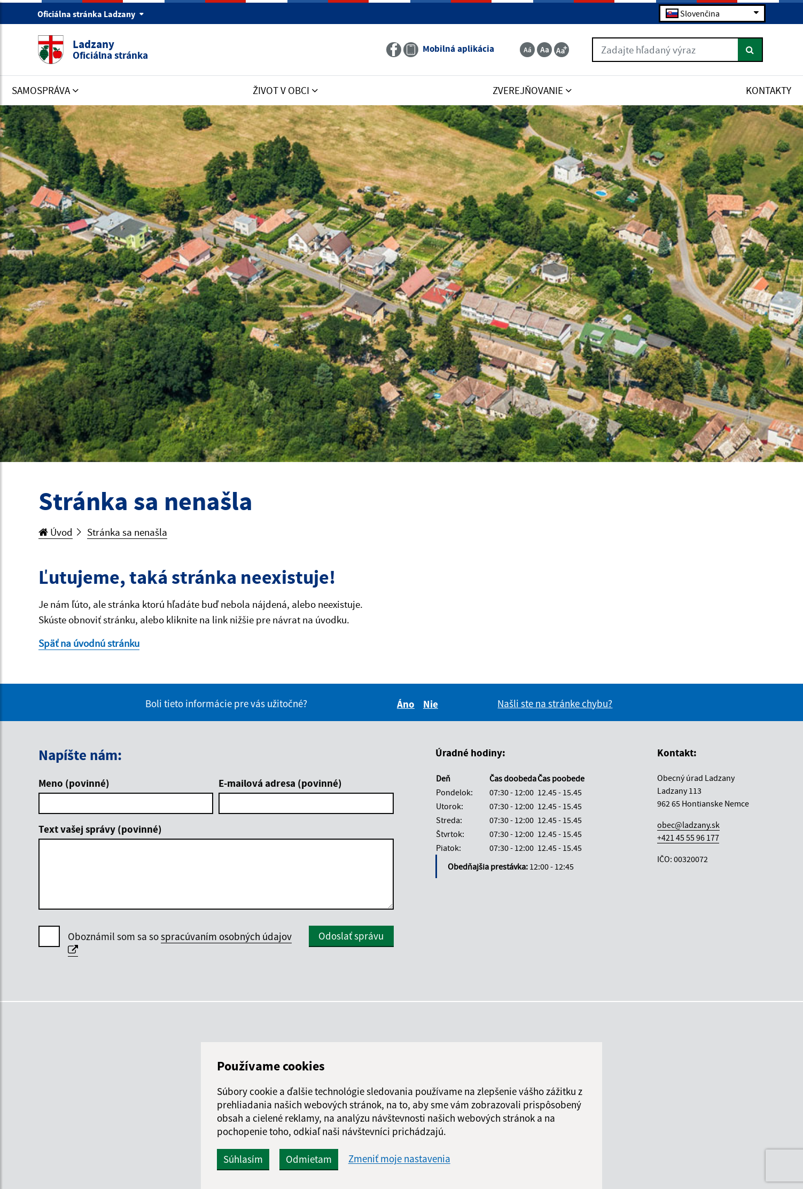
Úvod (55, 532)
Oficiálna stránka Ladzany (90, 14)
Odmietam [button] (309, 1159)
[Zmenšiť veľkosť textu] (527, 49)
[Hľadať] (750, 49)
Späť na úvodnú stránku (88, 643)
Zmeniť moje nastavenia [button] (399, 1159)
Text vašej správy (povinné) (100, 829)
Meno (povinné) (74, 783)
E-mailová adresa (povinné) (280, 783)
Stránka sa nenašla (127, 532)
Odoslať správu (351, 935)
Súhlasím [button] (243, 1159)
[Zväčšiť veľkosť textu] (561, 49)
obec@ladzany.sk (688, 824)
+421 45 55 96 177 (688, 837)
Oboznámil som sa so (180, 943)
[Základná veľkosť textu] (544, 49)
